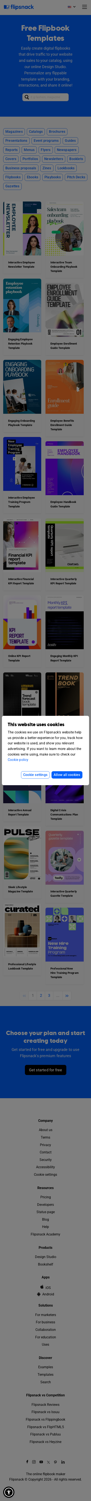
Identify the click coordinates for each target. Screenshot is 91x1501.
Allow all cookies (67, 775)
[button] (8, 1492)
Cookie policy (18, 760)
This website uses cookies (36, 725)
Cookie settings (35, 775)
